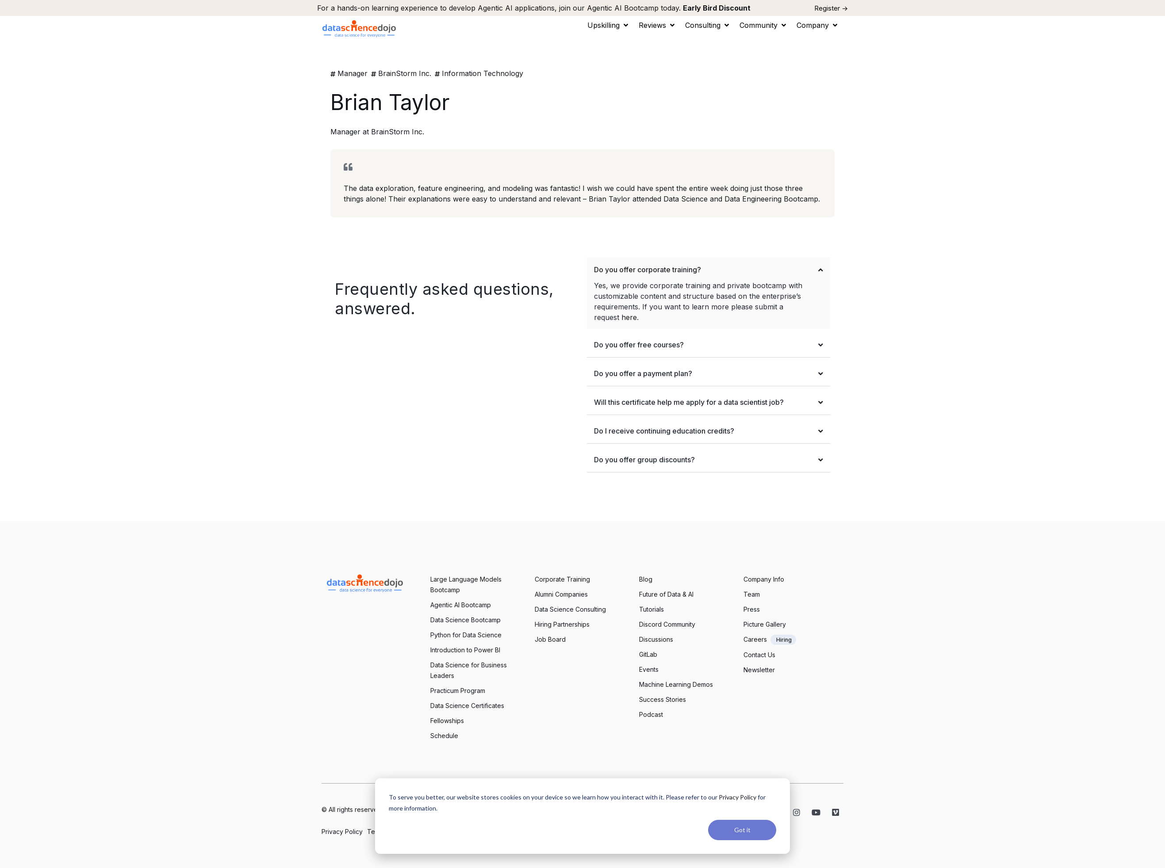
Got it (742, 830)
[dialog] (582, 816)
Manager (352, 73)
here (629, 317)
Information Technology (482, 73)
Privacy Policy (737, 797)
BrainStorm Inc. (404, 73)
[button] (608, 25)
